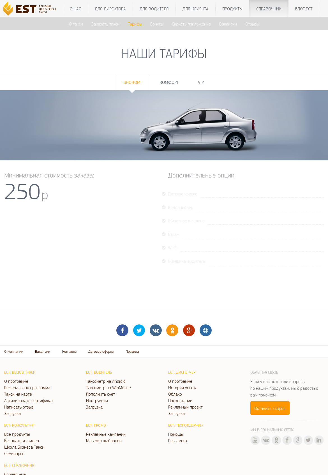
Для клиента (196, 8)
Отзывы (252, 24)
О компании (13, 351)
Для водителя (154, 8)
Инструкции (97, 400)
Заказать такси (105, 24)
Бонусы (156, 24)
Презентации (180, 400)
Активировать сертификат (28, 400)
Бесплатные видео (21, 440)
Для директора (110, 8)
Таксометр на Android (106, 381)
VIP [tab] (201, 82)
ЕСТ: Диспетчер (181, 372)
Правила (132, 351)
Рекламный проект (185, 407)
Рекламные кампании (106, 434)
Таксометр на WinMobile (108, 387)
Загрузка (12, 413)
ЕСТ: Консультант (19, 425)
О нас (75, 8)
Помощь (175, 434)
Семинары (13, 453)
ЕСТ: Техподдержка (185, 425)
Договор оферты (101, 351)
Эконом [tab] (132, 82)
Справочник (268, 8)
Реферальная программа (27, 387)
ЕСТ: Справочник (19, 465)
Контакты (69, 351)
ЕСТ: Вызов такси (20, 372)
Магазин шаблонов (104, 440)
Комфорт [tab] (169, 82)
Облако (175, 394)
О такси (76, 24)
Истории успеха (182, 387)
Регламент (178, 440)
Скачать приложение (191, 24)
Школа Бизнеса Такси (24, 447)
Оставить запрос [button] (269, 408)
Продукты (232, 8)
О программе (16, 381)
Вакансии (228, 24)
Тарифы (135, 24)
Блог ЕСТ (303, 8)
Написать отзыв (19, 407)
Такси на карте (18, 394)
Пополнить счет (100, 394)
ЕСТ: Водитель (99, 372)
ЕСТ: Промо (96, 425)
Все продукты (17, 434)
